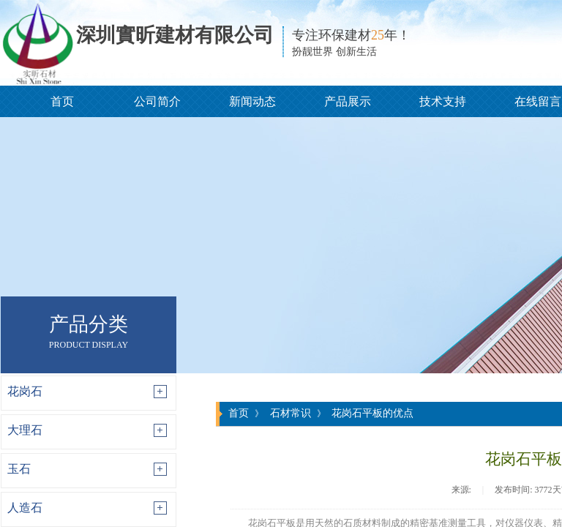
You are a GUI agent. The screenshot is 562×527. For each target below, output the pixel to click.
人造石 (24, 507)
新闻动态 (252, 101)
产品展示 (347, 101)
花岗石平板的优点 (372, 413)
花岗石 (24, 391)
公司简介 (157, 101)
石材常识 (290, 413)
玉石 (19, 469)
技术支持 (442, 101)
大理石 (24, 430)
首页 (62, 101)
